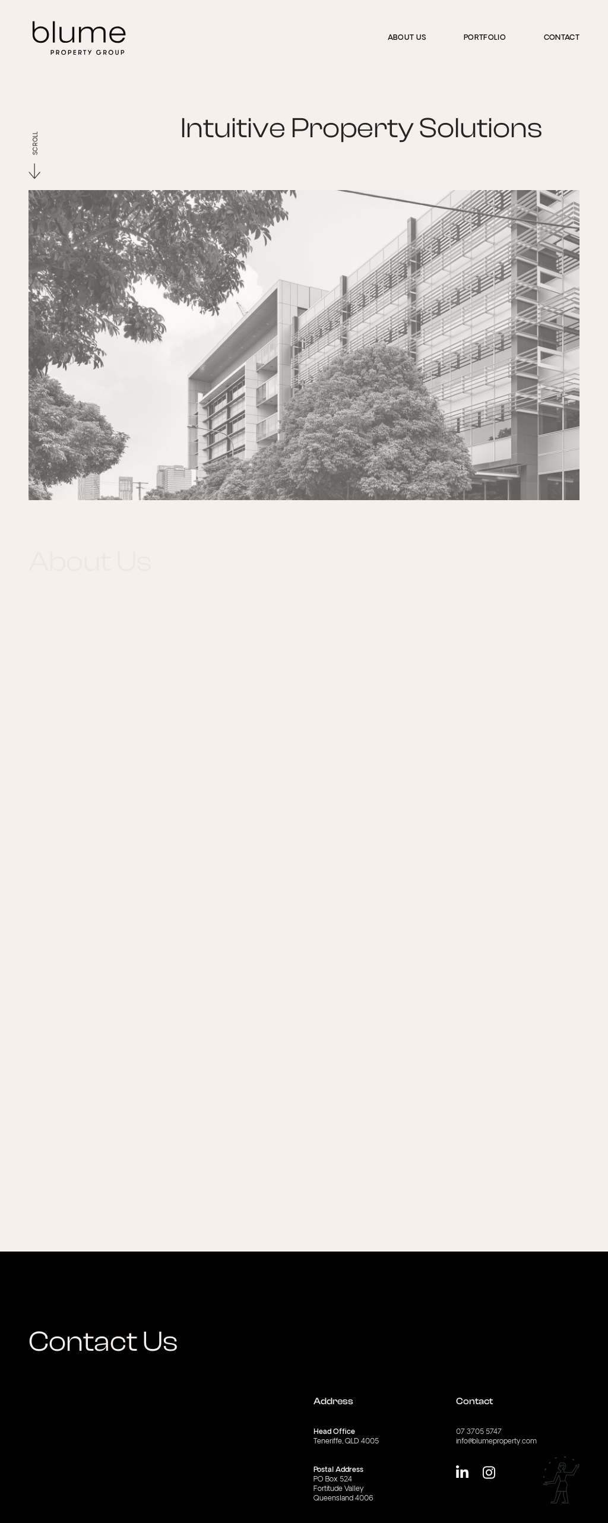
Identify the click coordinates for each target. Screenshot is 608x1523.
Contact (562, 38)
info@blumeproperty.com (496, 1441)
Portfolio (485, 38)
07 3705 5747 (479, 1432)
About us (407, 38)
